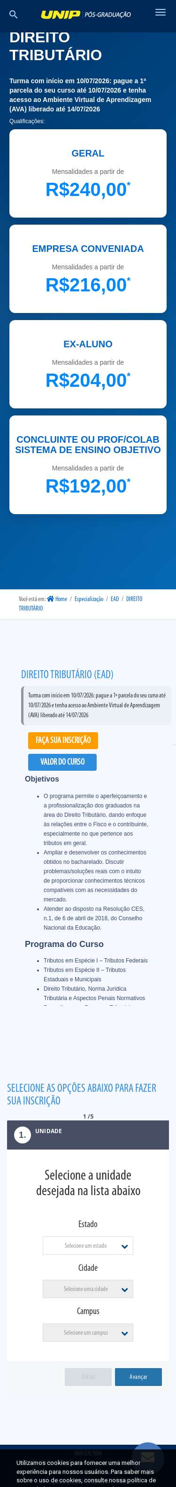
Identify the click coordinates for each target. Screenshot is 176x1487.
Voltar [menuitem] (88, 1377)
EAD (115, 599)
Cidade (88, 1268)
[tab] (88, 1135)
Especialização (89, 599)
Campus (88, 1311)
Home (57, 599)
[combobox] (88, 1246)
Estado (88, 1224)
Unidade (34, 1135)
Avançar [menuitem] (138, 1377)
